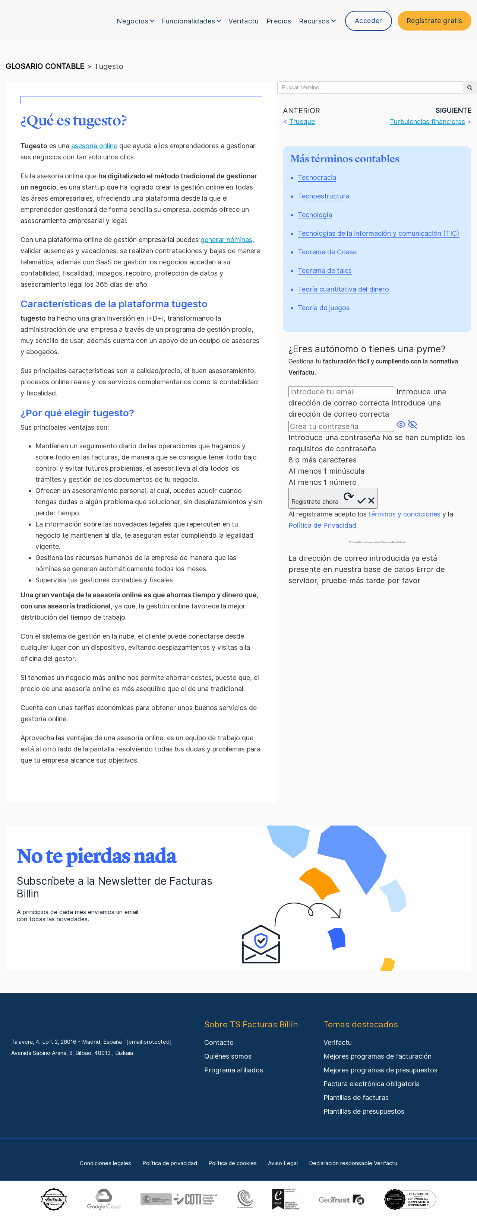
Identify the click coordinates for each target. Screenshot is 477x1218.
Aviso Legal (283, 1163)
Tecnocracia (317, 177)
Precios (278, 21)
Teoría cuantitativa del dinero (343, 289)
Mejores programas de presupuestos (380, 1070)
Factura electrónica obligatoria (371, 1084)
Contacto (219, 1042)
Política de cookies (232, 1163)
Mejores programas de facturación (377, 1056)
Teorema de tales (325, 270)
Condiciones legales (105, 1163)
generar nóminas (226, 240)
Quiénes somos (228, 1056)
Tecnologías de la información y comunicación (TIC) (378, 233)
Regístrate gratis (434, 21)
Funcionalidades (191, 21)
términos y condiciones (404, 514)
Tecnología (315, 215)
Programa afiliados (233, 1070)
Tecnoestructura (324, 196)
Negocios (135, 21)
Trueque (302, 121)
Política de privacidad (169, 1163)
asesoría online (94, 146)
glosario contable (45, 66)
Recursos (317, 21)
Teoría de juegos (324, 308)
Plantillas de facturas (356, 1097)
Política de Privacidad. (323, 525)
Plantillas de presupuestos (363, 1111)
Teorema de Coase (327, 252)
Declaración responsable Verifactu (353, 1163)
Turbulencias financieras (427, 121)
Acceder (368, 21)
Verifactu (243, 21)
